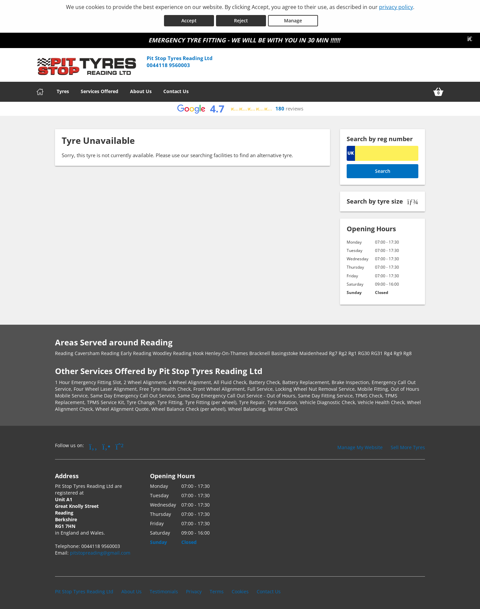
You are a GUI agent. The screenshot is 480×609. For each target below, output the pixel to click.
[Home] (40, 91)
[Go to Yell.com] (106, 445)
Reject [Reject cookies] (241, 19)
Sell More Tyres (408, 446)
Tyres (63, 90)
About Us (141, 90)
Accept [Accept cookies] (189, 19)
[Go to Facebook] (93, 445)
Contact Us (176, 90)
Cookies (240, 590)
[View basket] (438, 91)
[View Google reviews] (240, 108)
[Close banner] (472, 38)
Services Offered (99, 90)
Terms (217, 590)
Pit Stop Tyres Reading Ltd (84, 590)
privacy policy (396, 7)
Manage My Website (360, 446)
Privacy (194, 590)
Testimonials (164, 590)
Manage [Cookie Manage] (293, 19)
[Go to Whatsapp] (120, 445)
